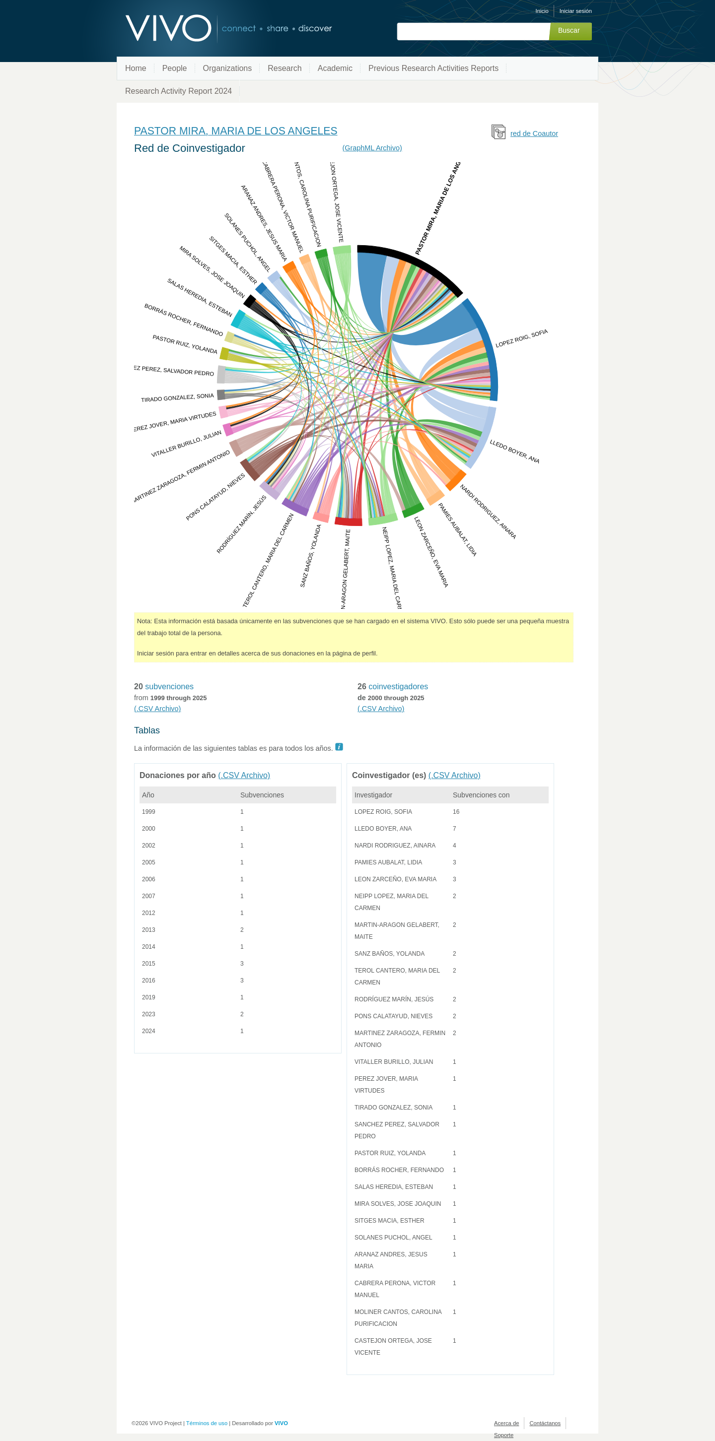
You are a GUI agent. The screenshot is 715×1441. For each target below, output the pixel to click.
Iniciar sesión (576, 11)
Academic (335, 68)
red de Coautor (534, 133)
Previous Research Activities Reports (433, 68)
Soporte (503, 1435)
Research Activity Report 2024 (178, 91)
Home (135, 68)
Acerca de (506, 1423)
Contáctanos (545, 1423)
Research (284, 68)
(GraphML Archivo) (372, 148)
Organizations (227, 68)
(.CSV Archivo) (157, 709)
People (174, 68)
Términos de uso (206, 1423)
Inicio (542, 11)
